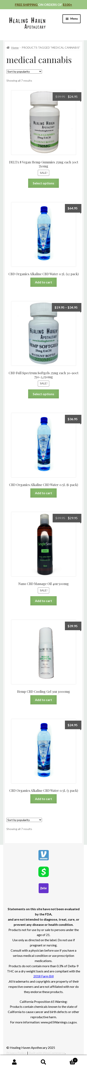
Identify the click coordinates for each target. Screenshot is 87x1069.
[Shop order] (24, 71)
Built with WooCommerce (47, 1053)
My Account (14, 1062)
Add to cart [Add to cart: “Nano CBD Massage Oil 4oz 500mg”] (43, 601)
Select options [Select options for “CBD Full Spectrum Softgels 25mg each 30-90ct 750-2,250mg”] (43, 394)
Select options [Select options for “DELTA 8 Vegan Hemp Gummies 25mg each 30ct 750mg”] (43, 183)
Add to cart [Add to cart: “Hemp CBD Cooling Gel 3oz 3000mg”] (43, 700)
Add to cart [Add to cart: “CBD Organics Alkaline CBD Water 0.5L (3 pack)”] (43, 799)
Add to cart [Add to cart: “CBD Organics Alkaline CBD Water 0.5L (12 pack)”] (43, 282)
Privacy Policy (16, 1053)
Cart (68, 1059)
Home (15, 47)
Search (43, 1062)
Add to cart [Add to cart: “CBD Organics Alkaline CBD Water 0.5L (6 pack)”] (43, 493)
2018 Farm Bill (43, 976)
